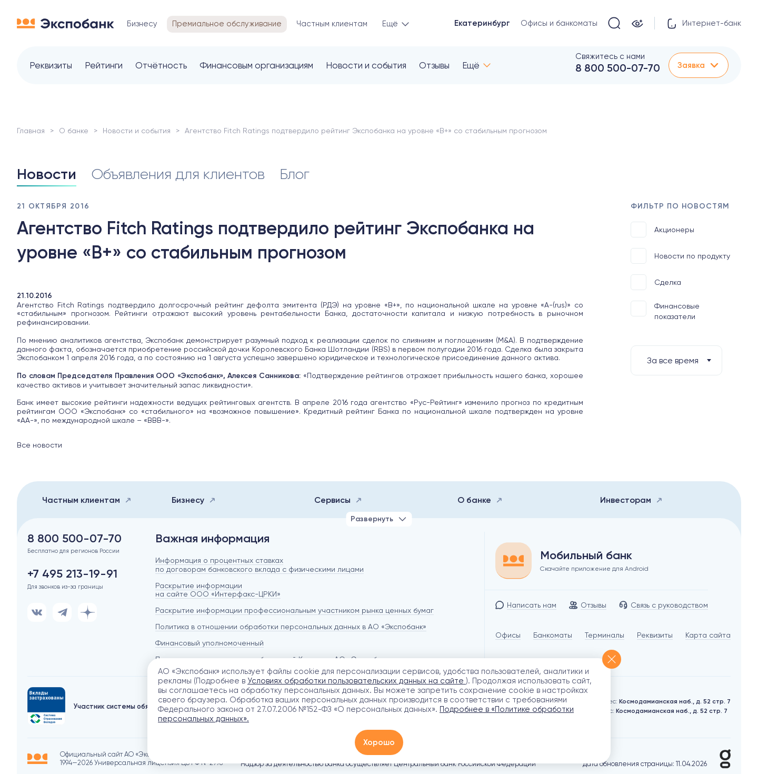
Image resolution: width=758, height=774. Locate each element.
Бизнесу (194, 500)
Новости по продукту (680, 256)
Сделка (656, 282)
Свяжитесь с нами (610, 56)
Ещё (471, 65)
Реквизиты (50, 65)
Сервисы (338, 500)
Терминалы (604, 635)
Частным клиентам (87, 500)
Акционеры (662, 229)
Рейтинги (104, 65)
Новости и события (366, 65)
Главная (31, 130)
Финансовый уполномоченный (209, 643)
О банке (73, 130)
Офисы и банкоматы (559, 23)
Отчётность (161, 65)
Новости (46, 174)
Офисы (508, 635)
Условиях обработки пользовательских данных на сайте (356, 681)
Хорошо (379, 742)
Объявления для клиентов (178, 174)
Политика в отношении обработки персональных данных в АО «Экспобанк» (290, 626)
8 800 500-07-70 (617, 68)
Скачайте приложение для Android (594, 568)
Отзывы (434, 65)
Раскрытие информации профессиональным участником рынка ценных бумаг (294, 610)
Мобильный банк (586, 555)
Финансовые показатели (665, 311)
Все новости (39, 445)
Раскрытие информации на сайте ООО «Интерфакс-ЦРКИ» (218, 590)
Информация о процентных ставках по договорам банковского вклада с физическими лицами (259, 564)
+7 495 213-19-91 (72, 574)
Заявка (698, 65)
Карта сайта (708, 635)
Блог (295, 174)
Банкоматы (552, 635)
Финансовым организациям (256, 65)
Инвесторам (631, 500)
